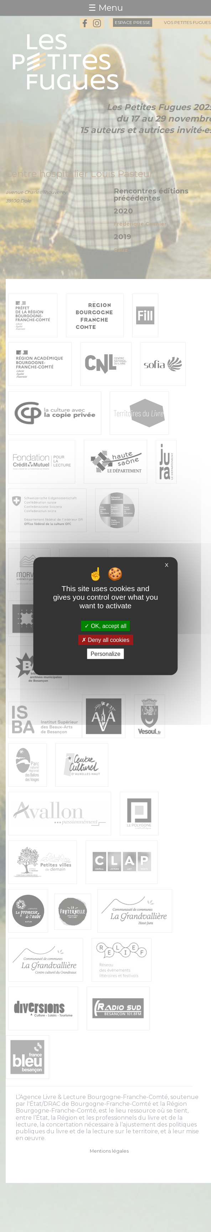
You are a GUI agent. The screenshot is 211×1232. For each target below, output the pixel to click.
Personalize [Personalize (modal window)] (105, 654)
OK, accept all (105, 626)
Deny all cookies (105, 640)
